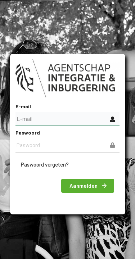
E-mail (23, 106)
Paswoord (27, 133)
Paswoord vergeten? (45, 164)
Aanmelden (88, 185)
